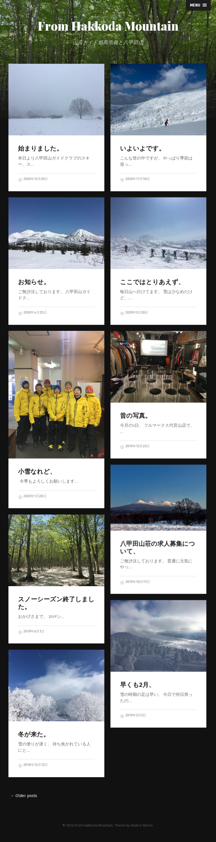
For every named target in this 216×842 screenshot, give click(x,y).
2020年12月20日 (33, 179)
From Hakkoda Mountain (108, 26)
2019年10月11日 (135, 582)
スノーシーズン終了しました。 (56, 603)
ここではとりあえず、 (152, 282)
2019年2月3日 (133, 715)
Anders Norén (142, 825)
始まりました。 (40, 148)
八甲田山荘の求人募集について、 (157, 547)
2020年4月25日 (32, 312)
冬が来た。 (34, 734)
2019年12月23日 (134, 446)
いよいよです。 (142, 148)
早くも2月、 (137, 684)
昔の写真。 (135, 415)
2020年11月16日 (135, 179)
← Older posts (23, 795)
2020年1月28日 (32, 496)
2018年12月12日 (33, 765)
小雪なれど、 (37, 471)
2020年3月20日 (134, 312)
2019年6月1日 (31, 631)
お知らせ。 (34, 282)
